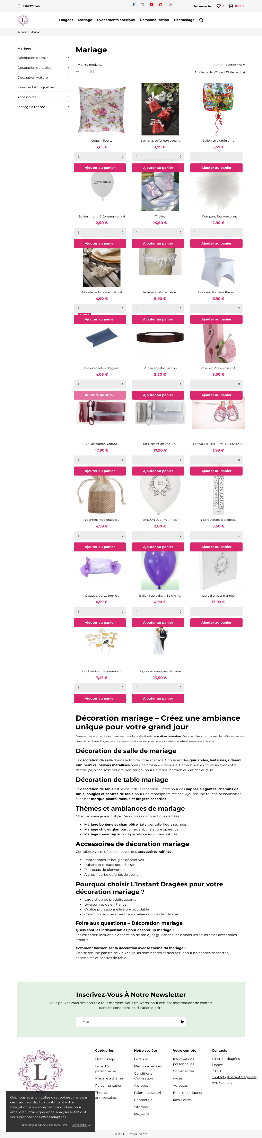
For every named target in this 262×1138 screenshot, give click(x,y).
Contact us (143, 1100)
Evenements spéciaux (116, 20)
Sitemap (141, 1107)
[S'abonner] (182, 1022)
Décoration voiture (32, 77)
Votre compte (184, 1050)
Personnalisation (154, 20)
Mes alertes (182, 1100)
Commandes (183, 1071)
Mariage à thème (31, 107)
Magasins (141, 1114)
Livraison (141, 1059)
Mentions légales (148, 1066)
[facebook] (134, 4)
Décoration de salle (33, 58)
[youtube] (152, 4)
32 (103, 700)
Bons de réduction (188, 1093)
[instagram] (170, 4)
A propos (141, 1085)
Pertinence (235, 64)
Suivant (121, 700)
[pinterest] (161, 4)
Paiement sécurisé (149, 1093)
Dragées (66, 20)
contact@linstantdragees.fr (234, 1077)
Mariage (85, 20)
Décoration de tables (34, 68)
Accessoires (26, 97)
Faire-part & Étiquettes (36, 87)
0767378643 (29, 6)
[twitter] (142, 4)
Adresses (180, 1085)
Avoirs (178, 1078)
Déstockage (184, 20)
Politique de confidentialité (44, 1125)
